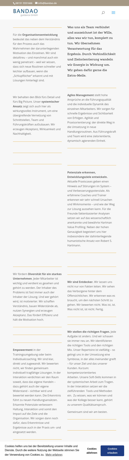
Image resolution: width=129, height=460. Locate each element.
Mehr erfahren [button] (54, 454)
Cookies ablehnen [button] (92, 450)
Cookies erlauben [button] (112, 450)
